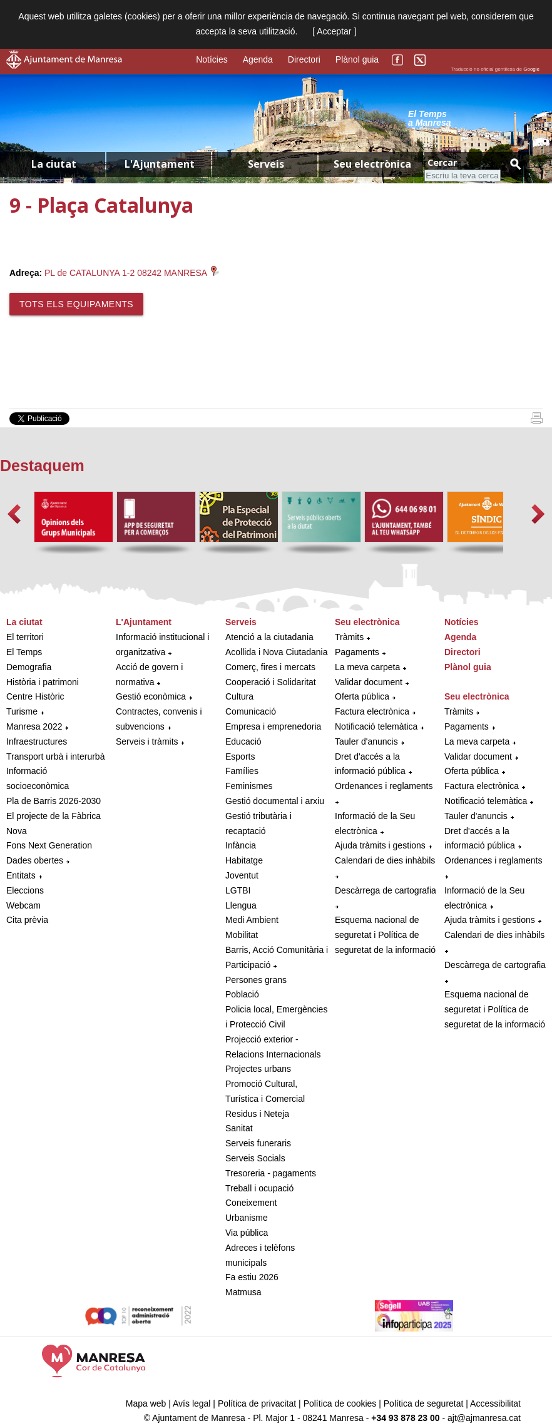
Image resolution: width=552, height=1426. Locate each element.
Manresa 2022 (34, 726)
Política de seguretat (424, 1403)
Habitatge (244, 860)
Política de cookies (340, 1403)
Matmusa (243, 1292)
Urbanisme (246, 1218)
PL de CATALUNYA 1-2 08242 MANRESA (131, 273)
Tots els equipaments (76, 304)
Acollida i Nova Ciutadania (276, 652)
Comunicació (250, 711)
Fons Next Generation (49, 845)
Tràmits (349, 637)
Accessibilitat (495, 1403)
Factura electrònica (372, 711)
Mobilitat (241, 935)
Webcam (23, 905)
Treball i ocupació (259, 1188)
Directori (304, 59)
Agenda (258, 59)
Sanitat (239, 1128)
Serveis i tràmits (147, 741)
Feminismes (248, 786)
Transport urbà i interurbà (55, 756)
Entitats (21, 875)
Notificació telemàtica (376, 726)
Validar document (368, 682)
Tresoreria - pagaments (270, 1173)
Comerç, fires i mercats (270, 667)
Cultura (239, 696)
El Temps (24, 652)
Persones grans (256, 980)
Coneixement (251, 1203)
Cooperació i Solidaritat (270, 682)
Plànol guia (357, 59)
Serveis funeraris (258, 1143)
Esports (240, 756)
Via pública (246, 1233)
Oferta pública (362, 696)
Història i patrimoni (42, 682)
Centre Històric (35, 696)
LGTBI (237, 890)
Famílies (241, 771)
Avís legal (191, 1403)
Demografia (28, 667)
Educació (243, 741)
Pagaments (357, 652)
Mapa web (146, 1403)
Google (531, 69)
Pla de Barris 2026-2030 (53, 801)
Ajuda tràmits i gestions (380, 845)
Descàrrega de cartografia (385, 890)
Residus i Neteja (257, 1114)
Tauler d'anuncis (366, 741)
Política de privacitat (257, 1403)
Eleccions (25, 890)
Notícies (212, 59)
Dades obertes (36, 860)
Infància (240, 845)
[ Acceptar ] (334, 31)
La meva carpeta (367, 667)
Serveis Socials (255, 1158)
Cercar (442, 162)
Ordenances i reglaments (383, 786)
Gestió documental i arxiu (274, 801)
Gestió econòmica (151, 696)
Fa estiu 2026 (252, 1277)
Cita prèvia (27, 920)
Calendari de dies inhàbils (385, 860)
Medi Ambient (252, 920)
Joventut (241, 875)
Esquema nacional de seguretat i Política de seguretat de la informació (385, 935)
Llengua (241, 905)
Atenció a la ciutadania (269, 637)
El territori (25, 637)
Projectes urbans (258, 1069)
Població (242, 994)
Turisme (22, 711)
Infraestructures (36, 741)
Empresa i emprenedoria (273, 726)
